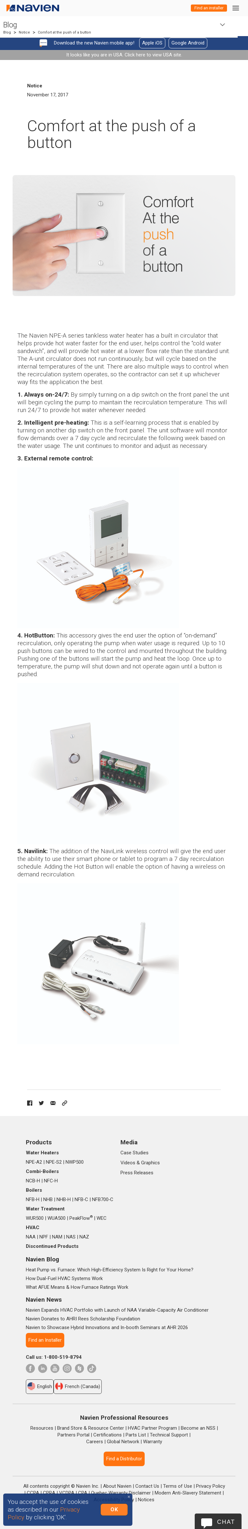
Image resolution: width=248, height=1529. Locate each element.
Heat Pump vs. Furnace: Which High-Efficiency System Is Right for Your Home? (109, 1270)
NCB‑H (33, 1181)
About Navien (117, 1486)
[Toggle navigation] (235, 8)
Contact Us (147, 1486)
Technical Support (169, 1435)
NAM (57, 1237)
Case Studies (134, 1153)
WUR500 (35, 1218)
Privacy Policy (210, 1486)
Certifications (107, 1435)
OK (114, 1509)
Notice (24, 32)
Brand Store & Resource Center (90, 1428)
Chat (226, 1522)
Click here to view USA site (153, 55)
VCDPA (66, 1493)
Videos (127, 1163)
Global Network (123, 1442)
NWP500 (75, 1162)
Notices (146, 1500)
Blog (10, 25)
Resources (41, 1428)
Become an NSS (198, 1428)
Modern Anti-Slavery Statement (188, 1493)
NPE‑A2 (34, 1162)
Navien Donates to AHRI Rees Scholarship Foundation (83, 1319)
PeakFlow (81, 1218)
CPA (82, 1493)
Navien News (44, 1299)
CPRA (49, 1493)
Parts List (136, 1435)
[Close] (129, 1496)
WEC (102, 1218)
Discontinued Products (52, 1246)
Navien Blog (42, 1259)
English (39, 1386)
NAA (31, 1237)
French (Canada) (77, 1386)
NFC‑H (51, 1181)
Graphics (150, 1163)
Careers (94, 1442)
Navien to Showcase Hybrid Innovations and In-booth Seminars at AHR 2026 (107, 1327)
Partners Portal (73, 1435)
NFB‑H (32, 1199)
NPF (43, 1237)
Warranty (152, 1442)
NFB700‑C (102, 1199)
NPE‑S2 (54, 1162)
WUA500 (56, 1218)
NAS (71, 1237)
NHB (48, 1199)
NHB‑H (64, 1199)
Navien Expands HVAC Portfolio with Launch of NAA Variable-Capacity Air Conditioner (117, 1310)
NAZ (84, 1237)
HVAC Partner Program (152, 1428)
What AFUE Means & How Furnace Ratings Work (77, 1287)
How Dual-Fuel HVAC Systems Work (64, 1278)
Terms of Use (177, 1486)
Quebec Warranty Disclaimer (121, 1493)
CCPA (33, 1493)
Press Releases (136, 1173)
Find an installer (208, 7)
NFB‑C (81, 1199)
